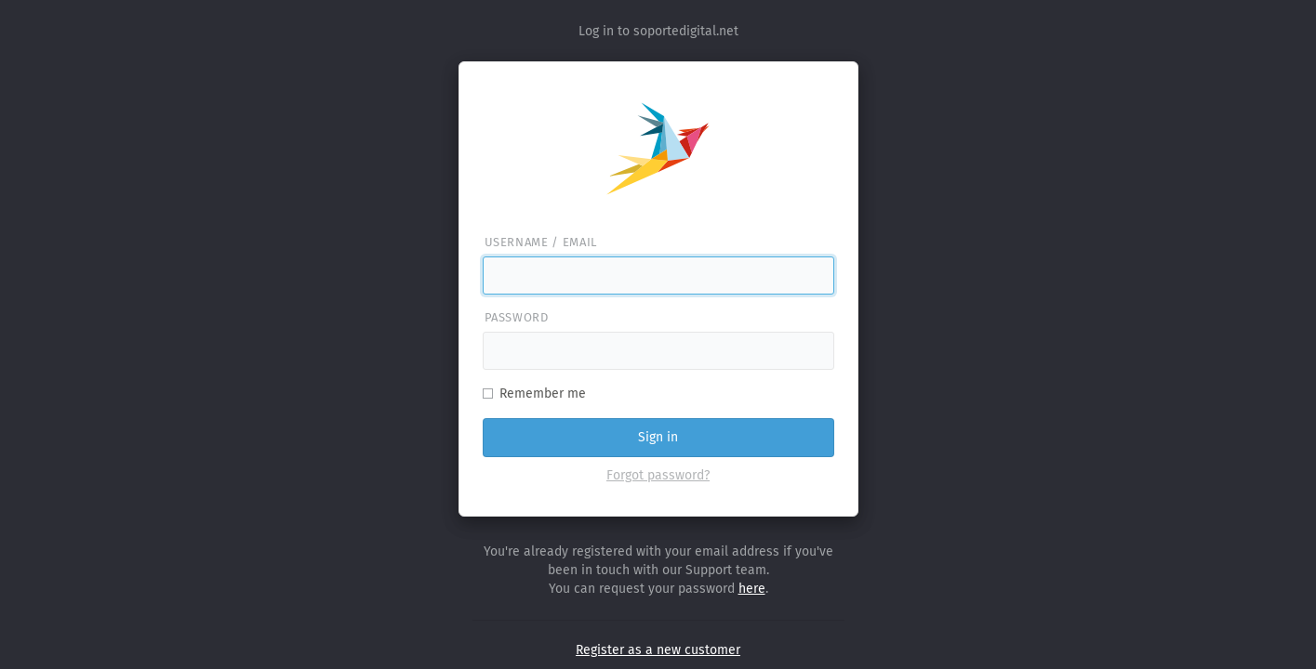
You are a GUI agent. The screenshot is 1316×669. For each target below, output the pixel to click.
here (751, 589)
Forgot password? (658, 475)
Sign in (658, 437)
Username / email (541, 242)
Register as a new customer (658, 650)
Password (517, 317)
